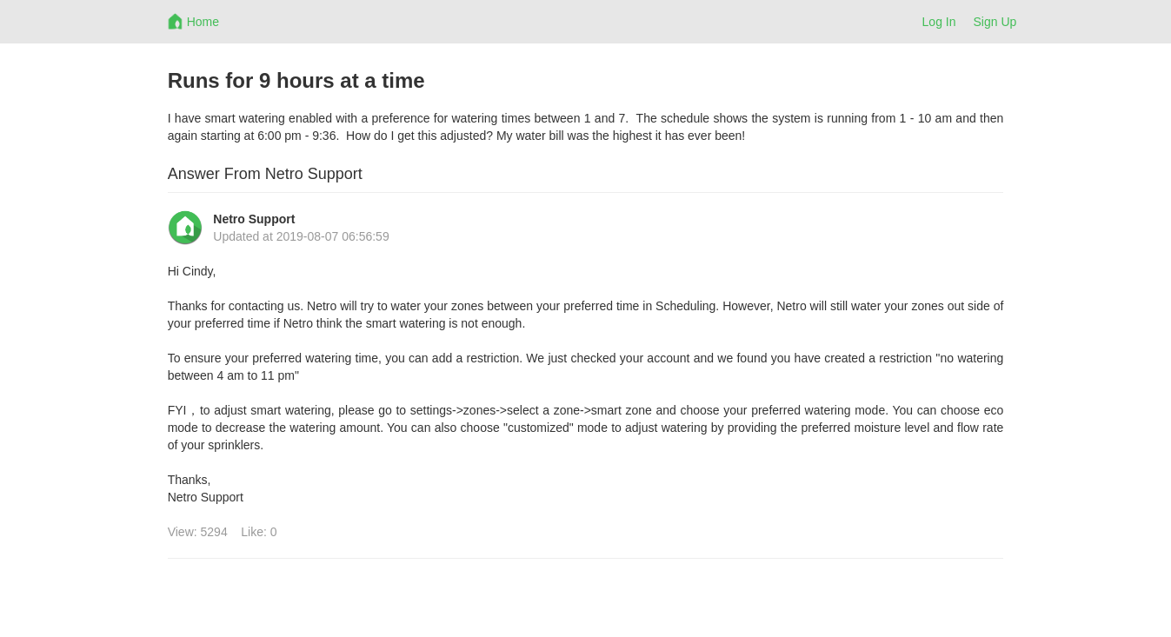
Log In (939, 22)
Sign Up (995, 22)
